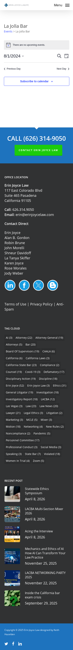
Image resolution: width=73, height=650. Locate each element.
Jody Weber (13, 273)
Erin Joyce (12, 232)
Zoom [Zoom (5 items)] (38, 461)
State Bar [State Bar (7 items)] (33, 454)
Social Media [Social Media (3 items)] (51, 447)
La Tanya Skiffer (17, 258)
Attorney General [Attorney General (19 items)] (49, 337)
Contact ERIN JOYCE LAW (38, 150)
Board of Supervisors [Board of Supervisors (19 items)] (22, 351)
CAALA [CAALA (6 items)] (48, 351)
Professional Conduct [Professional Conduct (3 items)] (21, 447)
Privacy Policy (41, 304)
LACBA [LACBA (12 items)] (48, 399)
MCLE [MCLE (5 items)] (31, 420)
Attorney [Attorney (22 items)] (24, 337)
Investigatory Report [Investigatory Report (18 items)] (22, 399)
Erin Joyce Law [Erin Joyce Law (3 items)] (38, 385)
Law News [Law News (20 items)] (49, 406)
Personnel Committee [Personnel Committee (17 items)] (22, 440)
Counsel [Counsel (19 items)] (14, 372)
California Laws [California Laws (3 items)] (37, 358)
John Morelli (14, 247)
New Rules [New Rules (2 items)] (55, 426)
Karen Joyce (14, 263)
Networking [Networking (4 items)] (33, 426)
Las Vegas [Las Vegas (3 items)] (14, 406)
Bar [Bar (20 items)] (30, 344)
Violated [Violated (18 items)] (52, 454)
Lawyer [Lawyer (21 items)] (13, 413)
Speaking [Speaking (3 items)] (14, 454)
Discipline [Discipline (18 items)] (48, 379)
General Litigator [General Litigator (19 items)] (19, 392)
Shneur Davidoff (17, 253)
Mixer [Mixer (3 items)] (46, 420)
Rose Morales (15, 268)
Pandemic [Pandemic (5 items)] (41, 433)
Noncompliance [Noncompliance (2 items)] (18, 433)
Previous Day (12, 68)
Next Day (63, 68)
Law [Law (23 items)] (31, 406)
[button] (61, 4)
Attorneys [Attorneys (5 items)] (14, 344)
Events (8, 31)
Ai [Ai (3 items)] (9, 337)
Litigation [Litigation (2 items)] (54, 413)
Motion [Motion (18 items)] (13, 426)
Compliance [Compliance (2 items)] (49, 365)
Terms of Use (15, 304)
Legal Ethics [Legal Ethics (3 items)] (33, 413)
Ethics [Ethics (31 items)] (59, 385)
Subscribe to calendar (34, 81)
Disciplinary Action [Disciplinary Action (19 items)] (21, 379)
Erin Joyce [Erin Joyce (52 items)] (15, 385)
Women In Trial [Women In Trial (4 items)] (18, 461)
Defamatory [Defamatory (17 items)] (54, 372)
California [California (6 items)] (14, 358)
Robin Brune (14, 242)
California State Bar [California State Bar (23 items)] (21, 365)
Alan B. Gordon (16, 237)
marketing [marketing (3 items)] (14, 420)
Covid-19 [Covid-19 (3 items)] (32, 372)
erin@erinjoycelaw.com (35, 214)
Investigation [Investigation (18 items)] (47, 392)
